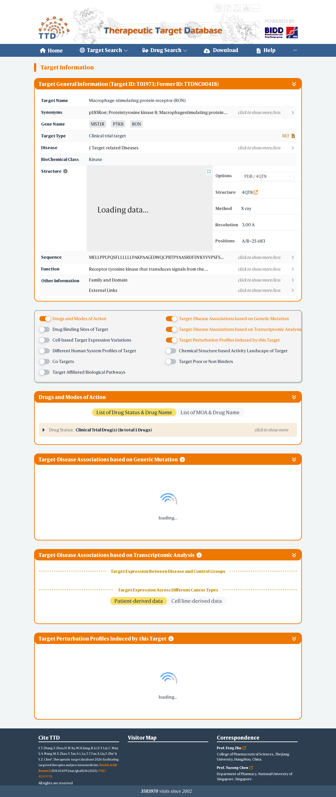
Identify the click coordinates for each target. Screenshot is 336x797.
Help (266, 50)
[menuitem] (51, 50)
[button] (193, 112)
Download (221, 50)
